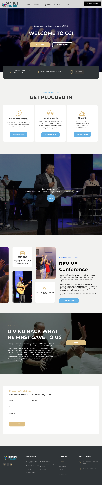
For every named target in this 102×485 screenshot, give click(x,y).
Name (11, 400)
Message (12, 413)
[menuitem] (28, 4)
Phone (34, 400)
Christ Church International (90, 469)
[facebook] (8, 464)
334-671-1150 (86, 465)
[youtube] (11, 464)
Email (11, 407)
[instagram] (4, 464)
